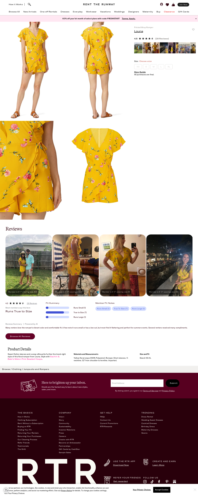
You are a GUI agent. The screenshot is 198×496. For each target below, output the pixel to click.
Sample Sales (65, 452)
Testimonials (23, 446)
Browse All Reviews (20, 336)
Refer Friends (24, 443)
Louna (138, 31)
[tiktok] (154, 482)
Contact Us (105, 420)
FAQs (102, 417)
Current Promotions (109, 423)
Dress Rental (147, 417)
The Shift (22, 449)
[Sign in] (161, 4)
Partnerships (64, 446)
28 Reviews (32, 303)
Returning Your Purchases (29, 436)
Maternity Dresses (149, 430)
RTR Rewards (106, 426)
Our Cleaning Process (27, 440)
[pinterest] (169, 482)
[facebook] (162, 482)
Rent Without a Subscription (30, 423)
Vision (61, 417)
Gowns (144, 433)
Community (64, 423)
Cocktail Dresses (149, 423)
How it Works (16, 4)
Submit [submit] (174, 383)
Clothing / (18, 369)
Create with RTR (66, 440)
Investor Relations (67, 430)
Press (61, 433)
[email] (137, 383)
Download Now (121, 465)
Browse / (7, 369)
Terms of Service (150, 391)
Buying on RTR (24, 426)
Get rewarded (120, 481)
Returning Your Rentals (28, 433)
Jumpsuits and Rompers (36, 369)
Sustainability (65, 426)
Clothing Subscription (27, 420)
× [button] (196, 18)
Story (61, 420)
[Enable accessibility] (6, 490)
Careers (62, 436)
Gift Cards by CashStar (69, 449)
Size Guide (140, 72)
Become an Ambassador (70, 443)
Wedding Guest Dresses (152, 420)
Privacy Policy (168, 391)
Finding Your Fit (25, 430)
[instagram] (147, 482)
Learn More (158, 465)
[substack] (176, 482)
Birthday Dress (148, 426)
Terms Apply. (129, 18)
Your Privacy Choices (170, 492)
